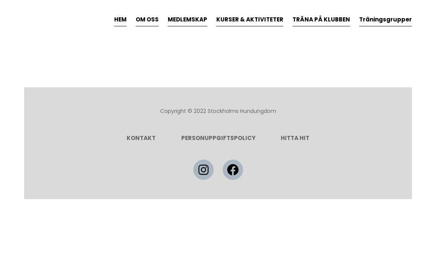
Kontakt (141, 138)
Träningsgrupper (385, 19)
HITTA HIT (295, 138)
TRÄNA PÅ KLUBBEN (321, 19)
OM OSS (147, 19)
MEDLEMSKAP (187, 19)
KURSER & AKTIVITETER (249, 19)
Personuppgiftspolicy (218, 138)
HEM (120, 19)
